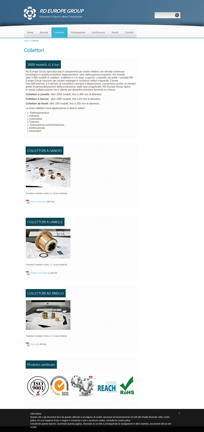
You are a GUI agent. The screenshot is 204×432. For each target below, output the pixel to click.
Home (30, 32)
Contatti (129, 32)
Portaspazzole (78, 32)
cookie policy (123, 420)
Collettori (59, 32)
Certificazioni (98, 32)
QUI (51, 193)
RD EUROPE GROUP (61, 11)
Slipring (34, 344)
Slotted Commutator (39, 273)
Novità (115, 32)
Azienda (44, 32)
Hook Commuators (39, 202)
